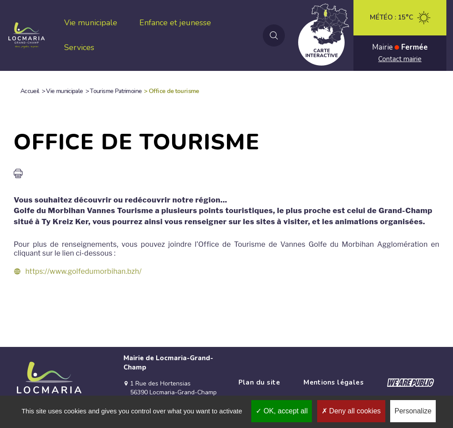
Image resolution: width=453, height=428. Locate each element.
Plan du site (259, 382)
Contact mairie (400, 58)
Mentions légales (333, 382)
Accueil (29, 91)
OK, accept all (281, 411)
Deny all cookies (351, 411)
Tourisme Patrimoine (116, 91)
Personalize (413, 411)
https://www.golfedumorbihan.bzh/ (83, 271)
